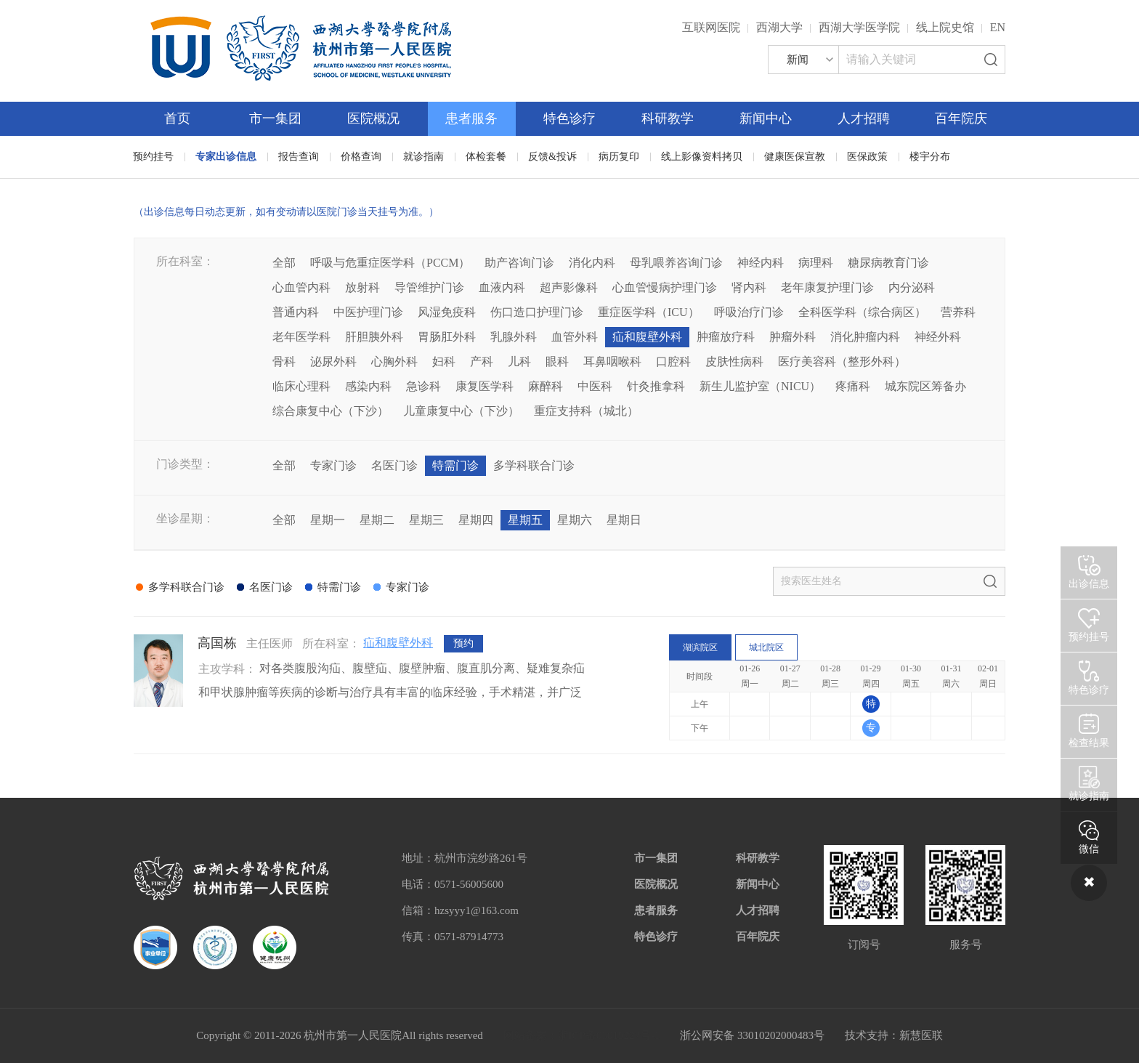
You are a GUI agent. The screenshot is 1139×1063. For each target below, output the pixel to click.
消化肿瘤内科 (865, 337)
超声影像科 (569, 287)
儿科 (519, 361)
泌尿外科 (333, 361)
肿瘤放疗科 (726, 337)
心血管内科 (301, 287)
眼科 (557, 361)
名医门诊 (394, 465)
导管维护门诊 (429, 287)
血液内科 (502, 287)
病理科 (815, 262)
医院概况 (373, 118)
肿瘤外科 (792, 337)
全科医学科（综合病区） (862, 312)
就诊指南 (423, 156)
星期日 (624, 520)
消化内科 (592, 262)
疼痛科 (852, 386)
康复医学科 (484, 386)
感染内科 (368, 386)
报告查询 (298, 156)
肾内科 (748, 287)
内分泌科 (911, 287)
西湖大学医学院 (859, 27)
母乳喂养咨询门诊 (676, 262)
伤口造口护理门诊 (536, 312)
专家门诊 (333, 465)
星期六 (574, 520)
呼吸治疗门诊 (749, 312)
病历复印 (619, 156)
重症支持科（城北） (586, 411)
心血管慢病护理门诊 (664, 287)
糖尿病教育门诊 (888, 262)
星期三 (426, 520)
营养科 (958, 312)
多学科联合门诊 (534, 465)
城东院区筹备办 (925, 386)
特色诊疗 (569, 118)
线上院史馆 (945, 27)
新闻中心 (765, 118)
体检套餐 (486, 156)
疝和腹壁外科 (647, 337)
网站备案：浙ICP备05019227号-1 (581, 1035)
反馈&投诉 (552, 156)
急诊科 (423, 386)
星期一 (327, 520)
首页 (177, 118)
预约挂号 (153, 156)
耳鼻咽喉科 (612, 361)
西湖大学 (779, 27)
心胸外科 (394, 361)
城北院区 (766, 647)
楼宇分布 (929, 156)
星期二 (377, 520)
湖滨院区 (700, 647)
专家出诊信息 (225, 156)
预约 (463, 643)
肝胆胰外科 (374, 337)
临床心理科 (301, 386)
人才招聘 (864, 118)
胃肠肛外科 (447, 337)
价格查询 (361, 156)
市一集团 (275, 118)
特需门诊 (455, 465)
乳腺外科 (513, 337)
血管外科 (574, 337)
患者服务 (471, 118)
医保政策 (867, 156)
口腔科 (673, 361)
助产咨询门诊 (519, 262)
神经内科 (760, 262)
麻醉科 (545, 386)
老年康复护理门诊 (827, 287)
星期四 (475, 520)
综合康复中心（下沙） (330, 411)
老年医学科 (301, 337)
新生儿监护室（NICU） (760, 386)
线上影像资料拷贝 (701, 156)
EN (997, 27)
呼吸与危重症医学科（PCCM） (390, 262)
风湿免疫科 (447, 312)
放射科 (362, 287)
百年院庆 (961, 118)
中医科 (594, 386)
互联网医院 (711, 27)
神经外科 (938, 337)
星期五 (525, 520)
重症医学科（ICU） (649, 312)
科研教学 (667, 118)
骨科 (284, 361)
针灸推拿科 (656, 386)
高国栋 (217, 643)
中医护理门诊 (368, 312)
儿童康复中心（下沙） (461, 411)
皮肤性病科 (734, 361)
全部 (284, 262)
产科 (481, 361)
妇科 (443, 361)
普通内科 (295, 312)
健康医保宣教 (794, 156)
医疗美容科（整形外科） (842, 361)
